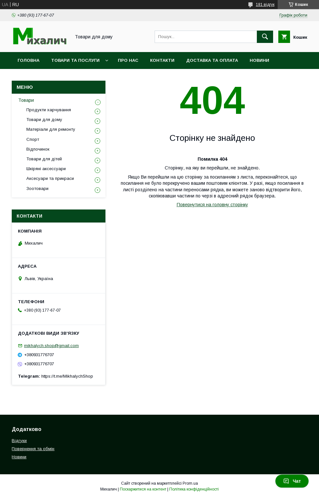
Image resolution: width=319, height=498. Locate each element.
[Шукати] (265, 37)
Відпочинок (37, 149)
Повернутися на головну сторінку (212, 204)
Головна (28, 60)
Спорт (32, 139)
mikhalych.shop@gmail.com (51, 345)
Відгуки (19, 440)
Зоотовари (37, 188)
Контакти (162, 60)
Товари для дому (44, 119)
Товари (26, 100)
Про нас (128, 60)
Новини (259, 60)
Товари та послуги (75, 60)
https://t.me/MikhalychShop (67, 376)
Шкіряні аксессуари (46, 168)
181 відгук (265, 4)
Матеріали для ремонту (50, 129)
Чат (292, 481)
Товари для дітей (44, 158)
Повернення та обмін (33, 448)
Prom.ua (190, 483)
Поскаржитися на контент (143, 489)
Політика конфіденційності (194, 489)
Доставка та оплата (212, 60)
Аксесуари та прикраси (50, 178)
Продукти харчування (48, 109)
